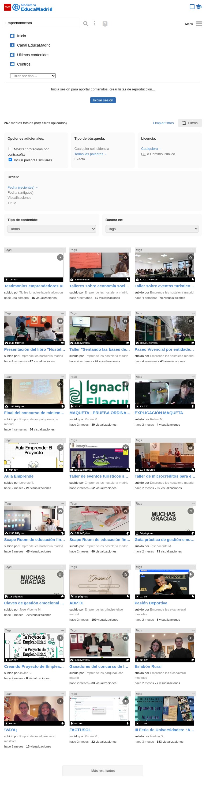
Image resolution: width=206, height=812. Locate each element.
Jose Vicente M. (161, 546)
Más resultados (103, 771)
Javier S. (26, 672)
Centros (24, 64)
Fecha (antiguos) (20, 192)
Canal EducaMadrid (34, 45)
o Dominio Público (158, 154)
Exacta (79, 159)
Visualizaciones (19, 198)
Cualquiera (149, 149)
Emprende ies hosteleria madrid (106, 292)
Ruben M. (91, 419)
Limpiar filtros (163, 123)
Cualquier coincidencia (91, 149)
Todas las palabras (88, 154)
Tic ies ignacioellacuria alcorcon (41, 292)
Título (12, 203)
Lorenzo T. (27, 482)
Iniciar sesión (103, 100)
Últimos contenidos (33, 55)
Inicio (21, 36)
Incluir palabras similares (30, 160)
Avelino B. (157, 736)
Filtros (189, 123)
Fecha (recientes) (21, 187)
